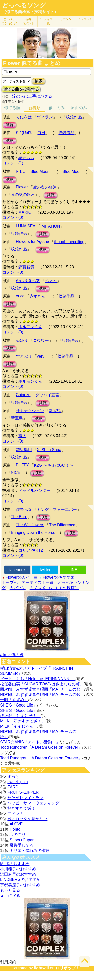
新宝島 (55, 411)
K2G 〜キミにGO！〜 (53, 465)
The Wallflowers (30, 525)
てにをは (24, 117)
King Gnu (24, 132)
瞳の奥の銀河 (45, 187)
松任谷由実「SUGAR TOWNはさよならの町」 (42, 684)
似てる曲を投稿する (21, 89)
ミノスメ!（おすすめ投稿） (54, 588)
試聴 (10, 125)
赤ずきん (37, 296)
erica (20, 296)
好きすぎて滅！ (21, 808)
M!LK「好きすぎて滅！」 (22, 721)
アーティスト (47, 21)
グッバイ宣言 (47, 395)
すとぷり (24, 356)
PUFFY (22, 465)
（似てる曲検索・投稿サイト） (30, 12)
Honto (15, 829)
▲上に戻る (10, 895)
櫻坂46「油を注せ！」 (20, 716)
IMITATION (50, 226)
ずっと (13, 776)
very (40, 356)
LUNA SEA (25, 226)
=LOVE (16, 824)
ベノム (51, 281)
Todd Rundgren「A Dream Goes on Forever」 (41, 747)
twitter (45, 570)
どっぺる (9, 21)
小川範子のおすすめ (18, 869)
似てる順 (12, 108)
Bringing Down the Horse (33, 532)
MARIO (24, 212)
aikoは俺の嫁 (11, 655)
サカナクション (30, 411)
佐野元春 (24, 509)
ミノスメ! (84, 19)
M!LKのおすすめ (14, 864)
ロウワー (41, 340)
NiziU (20, 171)
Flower (22, 187)
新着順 (34, 108)
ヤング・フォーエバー (57, 509)
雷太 (22, 436)
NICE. (16, 472)
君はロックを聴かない (27, 819)
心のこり (18, 834)
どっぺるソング (24, 5)
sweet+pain (17, 782)
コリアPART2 (30, 550)
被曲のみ (57, 108)
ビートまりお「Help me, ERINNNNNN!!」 (37, 679)
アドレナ (15, 813)
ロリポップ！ (68, 968)
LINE (72, 570)
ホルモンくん (30, 327)
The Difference (62, 525)
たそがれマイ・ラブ (25, 798)
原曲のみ (79, 108)
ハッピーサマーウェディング (33, 803)
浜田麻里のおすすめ (18, 874)
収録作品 (74, 117)
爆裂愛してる (22, 845)
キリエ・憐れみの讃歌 (30, 850)
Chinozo (23, 395)
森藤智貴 (26, 267)
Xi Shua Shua (49, 450)
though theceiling (69, 242)
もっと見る (10, 890)
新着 (28, 21)
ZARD (12, 787)
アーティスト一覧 (38, 582)
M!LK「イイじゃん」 (18, 726)
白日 (41, 132)
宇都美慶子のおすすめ (20, 885)
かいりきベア (28, 281)
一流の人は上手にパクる (30, 96)
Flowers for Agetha (32, 241)
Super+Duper (22, 840)
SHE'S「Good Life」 (18, 705)
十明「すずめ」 (14, 700)
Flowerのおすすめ (59, 577)
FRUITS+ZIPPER (23, 792)
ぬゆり (22, 340)
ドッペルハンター (34, 490)
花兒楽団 (24, 450)
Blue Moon (40, 171)
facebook (17, 570)
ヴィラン (45, 117)
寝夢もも (26, 158)
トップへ (10, 582)
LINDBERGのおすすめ (20, 879)
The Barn (19, 517)
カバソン (66, 19)
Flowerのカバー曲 (22, 577)
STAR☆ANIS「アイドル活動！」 (30, 742)
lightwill (41, 968)
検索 (39, 81)
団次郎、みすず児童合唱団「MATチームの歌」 (42, 689)
